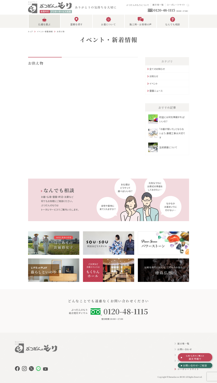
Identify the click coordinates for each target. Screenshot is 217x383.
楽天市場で (195, 357)
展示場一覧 (158, 4)
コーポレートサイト (176, 4)
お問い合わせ (184, 349)
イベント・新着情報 (45, 31)
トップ (30, 31)
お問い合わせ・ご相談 (195, 365)
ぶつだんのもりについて (137, 5)
